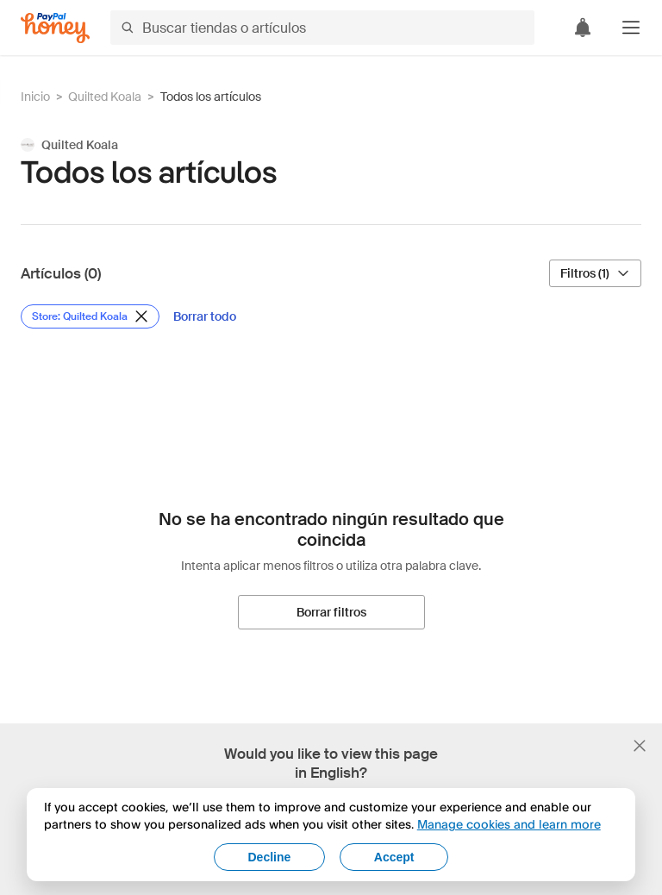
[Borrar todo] (204, 316)
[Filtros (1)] (595, 273)
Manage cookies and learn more (509, 824)
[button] (631, 27)
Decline (269, 857)
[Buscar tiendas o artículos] (322, 27)
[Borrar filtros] (331, 612)
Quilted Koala (104, 96)
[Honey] (55, 28)
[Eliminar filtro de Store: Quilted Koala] (90, 316)
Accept (394, 857)
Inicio (35, 96)
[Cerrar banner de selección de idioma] (640, 746)
